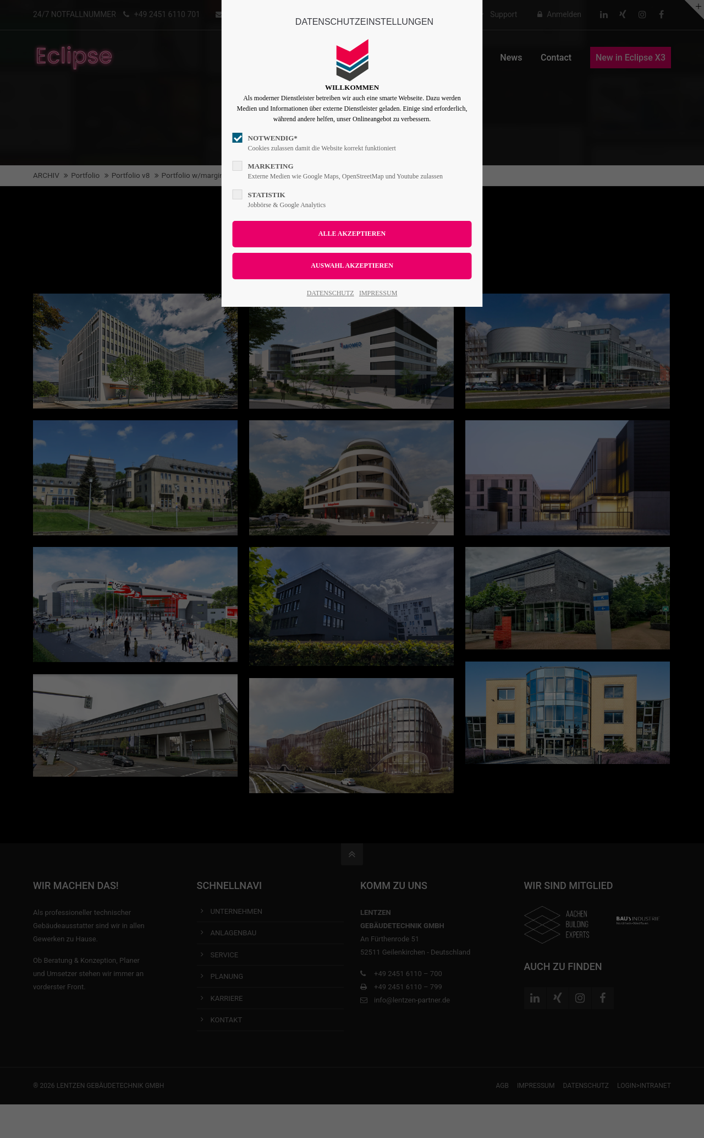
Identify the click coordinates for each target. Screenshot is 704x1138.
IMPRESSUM (378, 293)
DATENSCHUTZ (330, 293)
